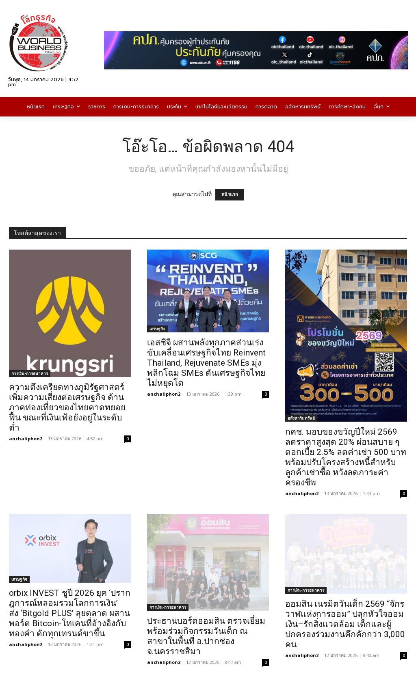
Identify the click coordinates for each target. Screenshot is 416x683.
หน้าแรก (229, 194)
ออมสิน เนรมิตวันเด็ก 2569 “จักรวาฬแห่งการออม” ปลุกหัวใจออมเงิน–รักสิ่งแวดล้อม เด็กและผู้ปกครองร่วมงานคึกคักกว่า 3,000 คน (345, 624)
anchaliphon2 (25, 438)
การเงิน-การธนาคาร (29, 373)
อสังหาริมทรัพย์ (301, 418)
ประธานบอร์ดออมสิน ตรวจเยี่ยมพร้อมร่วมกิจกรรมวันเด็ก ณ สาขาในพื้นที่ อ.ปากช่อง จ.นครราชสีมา (206, 636)
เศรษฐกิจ (157, 329)
